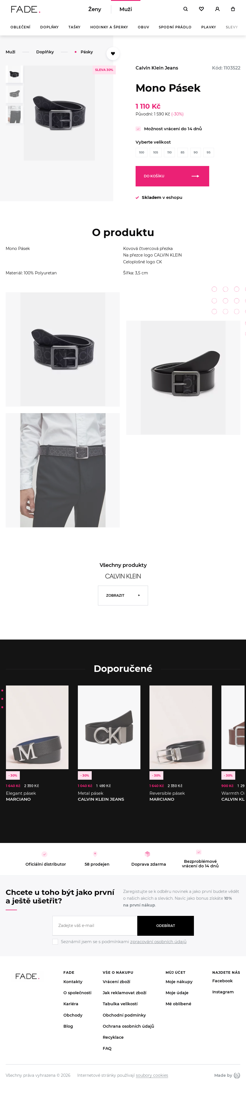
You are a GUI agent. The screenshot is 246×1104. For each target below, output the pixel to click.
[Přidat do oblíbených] (112, 57)
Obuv (143, 31)
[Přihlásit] (217, 11)
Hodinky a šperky (109, 31)
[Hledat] (185, 11)
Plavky (208, 31)
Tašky (75, 31)
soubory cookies (152, 1079)
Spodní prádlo (175, 31)
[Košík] (232, 11)
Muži (125, 11)
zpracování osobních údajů (158, 945)
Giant (237, 1079)
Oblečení (20, 31)
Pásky (87, 55)
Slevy (232, 31)
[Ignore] (123, 949)
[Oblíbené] (201, 11)
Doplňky (49, 31)
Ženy (94, 11)
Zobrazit (115, 599)
